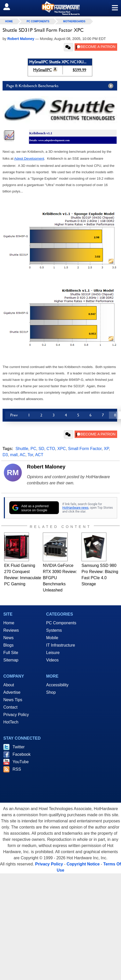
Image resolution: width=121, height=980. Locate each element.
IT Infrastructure (60, 645)
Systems (54, 630)
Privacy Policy (16, 714)
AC (22, 455)
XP (106, 448)
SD (41, 448)
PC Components (38, 21)
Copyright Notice (83, 864)
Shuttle (21, 448)
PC (33, 448)
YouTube (21, 762)
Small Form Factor (85, 448)
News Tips (12, 700)
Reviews (11, 630)
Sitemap (10, 660)
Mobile (52, 638)
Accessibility (57, 685)
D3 (5, 455)
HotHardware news (75, 507)
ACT (39, 455)
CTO (50, 448)
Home (8, 623)
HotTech (10, 722)
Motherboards (74, 21)
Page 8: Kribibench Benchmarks (61, 85)
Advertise (12, 692)
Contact (10, 707)
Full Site (10, 652)
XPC (61, 448)
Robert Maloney (46, 466)
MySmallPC (42, 69)
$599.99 (79, 69)
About (8, 685)
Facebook (22, 754)
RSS (17, 769)
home (9, 21)
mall (13, 455)
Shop (51, 692)
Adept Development (29, 158)
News (8, 638)
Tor (30, 455)
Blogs (8, 645)
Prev (14, 415)
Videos (52, 660)
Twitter (19, 747)
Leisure (52, 652)
